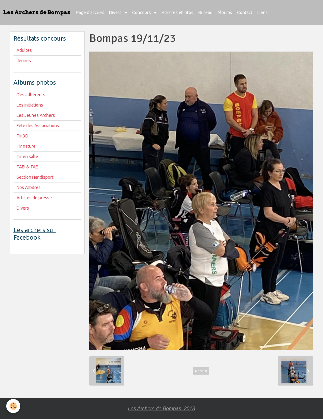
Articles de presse (34, 197)
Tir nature (26, 146)
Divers (115, 12)
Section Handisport (35, 177)
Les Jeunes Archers (36, 115)
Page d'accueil (90, 12)
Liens (262, 12)
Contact (244, 12)
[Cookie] (13, 406)
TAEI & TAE (27, 166)
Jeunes (24, 60)
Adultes (24, 50)
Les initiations (30, 104)
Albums (224, 12)
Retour (201, 371)
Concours (142, 12)
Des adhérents (31, 94)
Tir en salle (27, 156)
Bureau (205, 12)
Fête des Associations (38, 125)
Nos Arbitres (29, 187)
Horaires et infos (177, 12)
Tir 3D (22, 135)
